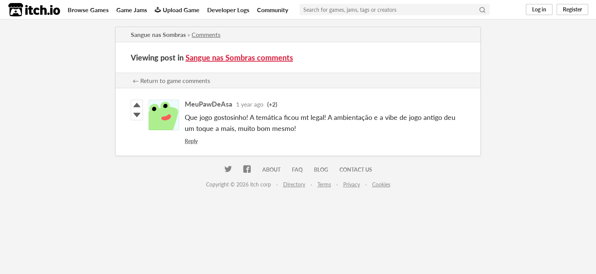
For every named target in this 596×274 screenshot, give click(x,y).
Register (572, 9)
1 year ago (249, 104)
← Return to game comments (171, 80)
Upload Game (177, 9)
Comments (206, 34)
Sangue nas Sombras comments (239, 57)
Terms (324, 184)
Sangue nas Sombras (158, 34)
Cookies (381, 184)
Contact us (355, 169)
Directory (294, 184)
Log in (539, 9)
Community (272, 9)
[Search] (482, 9)
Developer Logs (228, 9)
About (271, 169)
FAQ (297, 169)
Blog (321, 169)
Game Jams (131, 9)
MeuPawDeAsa (208, 104)
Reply (191, 141)
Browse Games (88, 9)
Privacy (351, 184)
